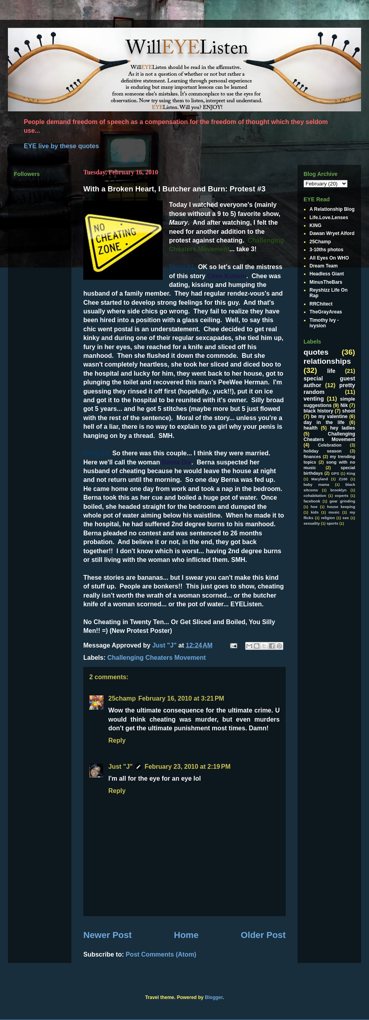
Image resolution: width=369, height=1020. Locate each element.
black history (318, 411)
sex (345, 518)
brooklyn (339, 490)
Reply (117, 740)
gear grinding (342, 501)
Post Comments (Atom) (161, 954)
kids (315, 512)
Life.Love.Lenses (328, 217)
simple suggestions (329, 402)
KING (315, 225)
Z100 (343, 479)
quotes (316, 352)
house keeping (341, 506)
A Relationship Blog (332, 209)
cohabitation (315, 495)
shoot (348, 411)
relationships (327, 361)
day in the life (324, 422)
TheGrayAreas (325, 312)
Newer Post (107, 935)
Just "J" (120, 766)
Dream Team (323, 266)
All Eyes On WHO (329, 258)
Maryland (319, 479)
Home (186, 935)
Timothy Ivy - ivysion (324, 323)
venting (314, 398)
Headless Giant (326, 274)
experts (341, 495)
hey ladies (342, 428)
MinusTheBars (325, 282)
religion (328, 518)
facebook (312, 501)
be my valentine (329, 416)
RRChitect (320, 304)
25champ (122, 698)
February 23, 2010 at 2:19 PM (187, 766)
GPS (335, 473)
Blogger (214, 997)
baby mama (316, 484)
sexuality (312, 523)
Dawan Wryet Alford (331, 233)
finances (312, 456)
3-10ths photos (326, 249)
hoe (314, 506)
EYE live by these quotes (61, 146)
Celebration (329, 445)
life (331, 371)
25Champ (320, 241)
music (334, 512)
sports (332, 523)
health (310, 428)
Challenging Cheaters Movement (156, 657)
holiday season (323, 451)
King (351, 473)
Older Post (263, 935)
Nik (344, 405)
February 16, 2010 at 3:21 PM (181, 698)
